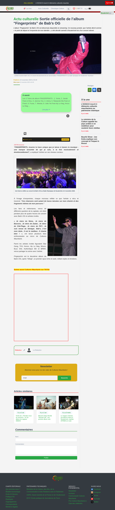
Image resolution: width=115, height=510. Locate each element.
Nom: (17, 436)
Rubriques (9, 499)
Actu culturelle (43, 8)
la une (28, 8)
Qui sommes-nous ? (13, 489)
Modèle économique (13, 492)
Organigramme (11, 502)
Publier (46, 458)
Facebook (96, 489)
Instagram (96, 492)
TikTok (94, 495)
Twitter (94, 502)
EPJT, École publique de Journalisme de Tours (43, 498)
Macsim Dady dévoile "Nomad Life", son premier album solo (45, 417)
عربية (88, 9)
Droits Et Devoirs (12, 494)
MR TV (77, 8)
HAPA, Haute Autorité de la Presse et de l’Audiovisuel (46, 495)
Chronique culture (57, 8)
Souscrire (64, 378)
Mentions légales (12, 507)
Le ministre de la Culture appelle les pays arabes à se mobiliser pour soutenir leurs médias (90, 123)
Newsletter (72, 491)
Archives (72, 493)
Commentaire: (19, 444)
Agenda (109, 3)
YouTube (95, 499)
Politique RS (10, 497)
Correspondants (11, 504)
